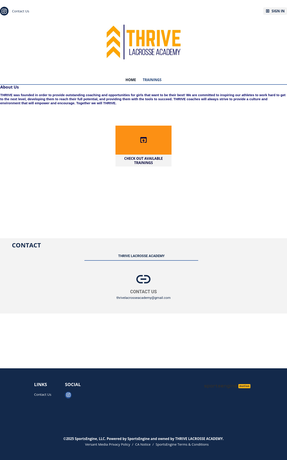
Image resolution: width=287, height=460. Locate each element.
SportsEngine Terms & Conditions (182, 444)
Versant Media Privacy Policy (107, 444)
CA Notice (143, 444)
